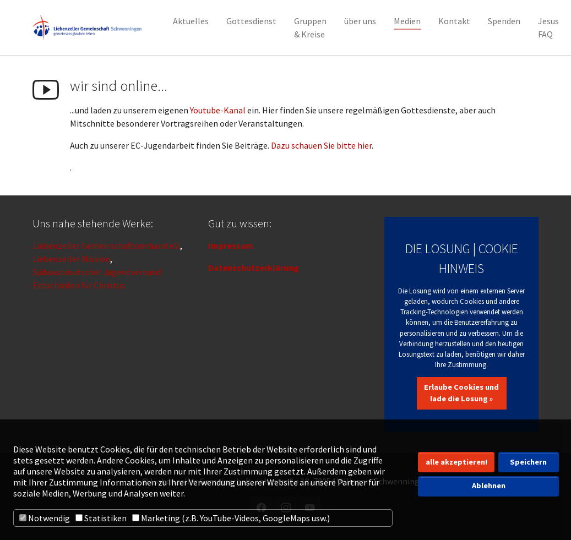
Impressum (230, 245)
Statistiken (101, 517)
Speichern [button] (528, 462)
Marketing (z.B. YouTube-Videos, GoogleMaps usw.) (231, 517)
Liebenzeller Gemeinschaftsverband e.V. (106, 245)
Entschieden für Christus (78, 285)
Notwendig (44, 517)
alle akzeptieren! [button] (456, 462)
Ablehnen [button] (488, 485)
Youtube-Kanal (218, 110)
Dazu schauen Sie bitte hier (321, 145)
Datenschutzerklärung (253, 267)
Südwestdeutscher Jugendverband (96, 271)
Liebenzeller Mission (71, 258)
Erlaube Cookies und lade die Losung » (461, 393)
